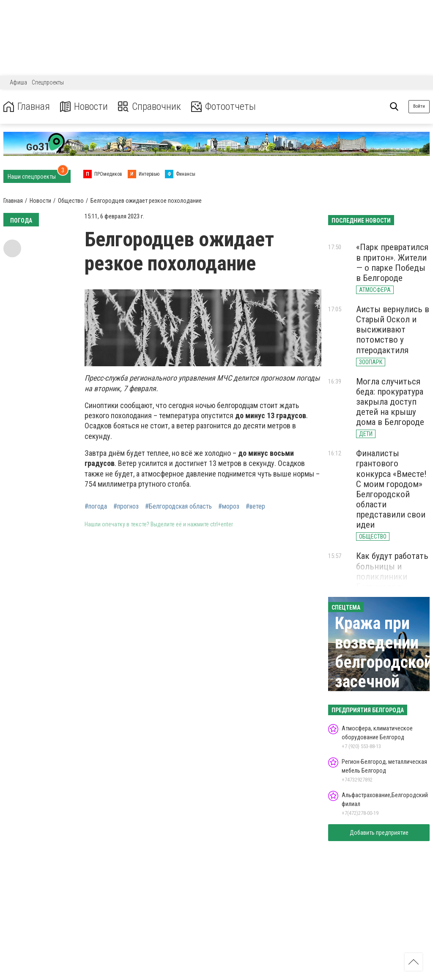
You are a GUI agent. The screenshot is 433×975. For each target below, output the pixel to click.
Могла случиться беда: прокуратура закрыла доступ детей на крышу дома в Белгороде (390, 402)
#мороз (228, 506)
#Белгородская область (178, 506)
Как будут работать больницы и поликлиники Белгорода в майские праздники (392, 581)
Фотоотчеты (223, 106)
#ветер (255, 506)
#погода (96, 506)
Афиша (18, 82)
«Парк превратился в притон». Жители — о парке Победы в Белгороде (392, 262)
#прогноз (126, 506)
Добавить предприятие (379, 832)
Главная (26, 106)
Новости (84, 106)
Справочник (149, 106)
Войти (419, 106)
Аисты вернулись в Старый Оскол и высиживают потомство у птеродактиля (392, 329)
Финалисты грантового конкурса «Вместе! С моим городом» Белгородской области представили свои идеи (391, 489)
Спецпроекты (48, 82)
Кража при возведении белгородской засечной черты (384, 662)
